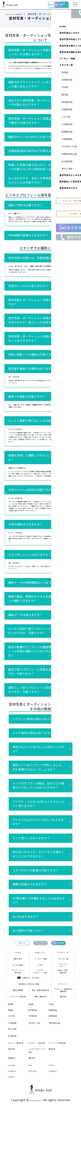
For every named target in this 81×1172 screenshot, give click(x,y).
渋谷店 (53, 1055)
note (31, 1126)
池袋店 (32, 1055)
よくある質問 (18, 1006)
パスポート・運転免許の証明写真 (63, 1039)
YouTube (13, 1126)
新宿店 (12, 1055)
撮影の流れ (18, 998)
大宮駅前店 (35, 1068)
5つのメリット (63, 990)
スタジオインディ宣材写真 (18, 14)
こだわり (17, 990)
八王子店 (13, 1068)
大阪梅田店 (14, 1075)
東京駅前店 (35, 1061)
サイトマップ (63, 1031)
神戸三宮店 (14, 1084)
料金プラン (14, 978)
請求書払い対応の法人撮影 (29, 1031)
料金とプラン (40, 990)
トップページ (40, 978)
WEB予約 (59, 4)
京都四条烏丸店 (57, 1076)
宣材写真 (13, 1109)
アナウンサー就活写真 (17, 1047)
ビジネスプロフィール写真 (40, 1014)
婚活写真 (54, 1109)
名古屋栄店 (14, 1092)
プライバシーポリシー (63, 1006)
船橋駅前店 (55, 1068)
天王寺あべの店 (36, 1076)
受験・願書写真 (40, 1047)
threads (13, 1138)
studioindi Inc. (35, 1161)
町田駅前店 (55, 1061)
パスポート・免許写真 (36, 1101)
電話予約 (42, 4)
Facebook (55, 1132)
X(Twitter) (35, 1132)
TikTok (53, 1126)
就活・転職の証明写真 (40, 1039)
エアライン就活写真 (16, 1101)
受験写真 (13, 1118)
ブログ (40, 1006)
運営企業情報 (18, 1039)
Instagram (15, 1132)
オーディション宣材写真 (17, 1014)
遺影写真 (63, 1047)
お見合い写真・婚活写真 (63, 1014)
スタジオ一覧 (63, 998)
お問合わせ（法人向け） (29, 1023)
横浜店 (12, 1061)
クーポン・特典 (40, 998)
